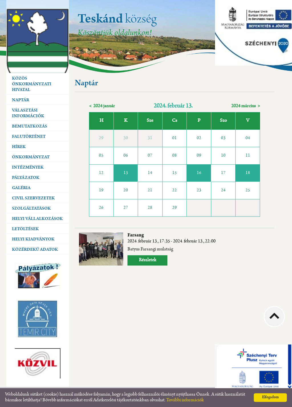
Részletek (147, 260)
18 (248, 173)
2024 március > (245, 106)
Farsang (171, 238)
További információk (185, 400)
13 (125, 173)
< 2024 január (102, 106)
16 (199, 173)
